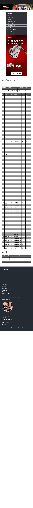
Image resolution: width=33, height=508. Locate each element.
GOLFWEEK (4, 286)
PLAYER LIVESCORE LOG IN (6, 279)
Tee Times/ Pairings (11, 23)
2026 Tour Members (11, 17)
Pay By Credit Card (11, 21)
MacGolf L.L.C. (20, 327)
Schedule (9, 19)
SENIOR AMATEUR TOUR (6, 288)
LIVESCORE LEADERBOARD (6, 299)
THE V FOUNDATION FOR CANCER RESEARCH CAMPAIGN (11, 297)
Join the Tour (10, 15)
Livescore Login (10, 31)
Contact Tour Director (11, 33)
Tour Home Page (10, 13)
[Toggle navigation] (29, 2)
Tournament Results (11, 25)
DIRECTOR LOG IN (5, 281)
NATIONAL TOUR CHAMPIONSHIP (7, 295)
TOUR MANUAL (4, 272)
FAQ (2, 274)
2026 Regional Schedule (12, 29)
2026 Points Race (10, 27)
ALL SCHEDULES (4, 276)
